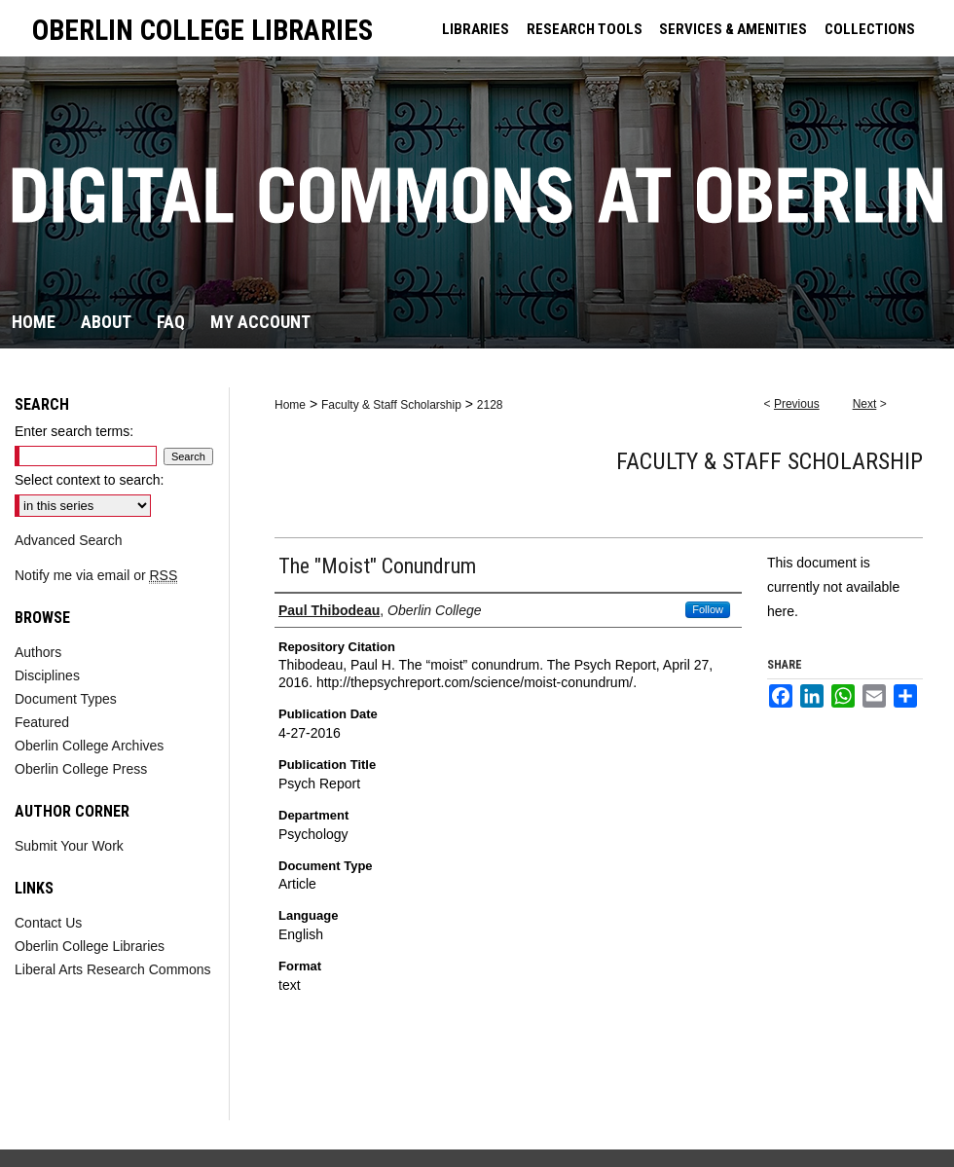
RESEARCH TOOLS (584, 29)
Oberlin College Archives (89, 745)
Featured (42, 722)
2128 (490, 405)
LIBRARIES (475, 29)
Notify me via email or (96, 575)
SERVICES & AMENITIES (733, 29)
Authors (38, 652)
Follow (707, 609)
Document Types (66, 699)
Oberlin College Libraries (90, 946)
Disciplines (47, 675)
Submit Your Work (69, 846)
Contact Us (48, 922)
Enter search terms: (74, 431)
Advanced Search (69, 540)
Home (290, 405)
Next (865, 404)
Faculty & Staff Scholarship (391, 405)
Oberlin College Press (81, 769)
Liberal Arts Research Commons (113, 969)
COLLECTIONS (870, 29)
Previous (797, 404)
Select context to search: (89, 480)
